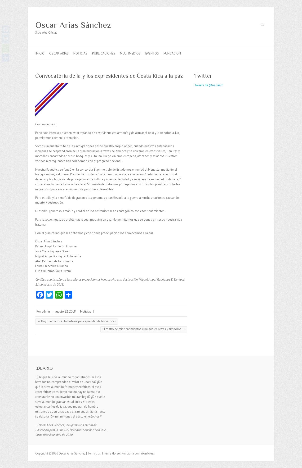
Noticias (85, 311)
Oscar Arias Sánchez (73, 25)
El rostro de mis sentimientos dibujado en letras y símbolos (143, 329)
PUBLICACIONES (103, 53)
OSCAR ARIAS (59, 53)
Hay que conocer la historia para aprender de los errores (76, 321)
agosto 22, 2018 (65, 311)
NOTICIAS (80, 53)
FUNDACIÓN (172, 53)
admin (46, 311)
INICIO (39, 53)
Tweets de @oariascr (208, 85)
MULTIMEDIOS (130, 53)
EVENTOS (152, 53)
